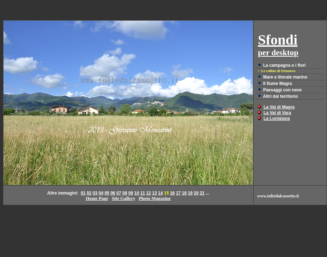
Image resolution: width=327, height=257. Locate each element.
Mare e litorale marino (285, 77)
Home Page (97, 198)
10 (136, 193)
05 (106, 193)
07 (118, 193)
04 (101, 193)
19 (190, 193)
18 (184, 193)
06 (112, 193)
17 (178, 193)
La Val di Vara (277, 112)
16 (172, 193)
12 (148, 193)
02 (89, 193)
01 (83, 193)
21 (202, 193)
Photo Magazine (155, 198)
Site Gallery (123, 198)
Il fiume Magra (277, 83)
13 (154, 193)
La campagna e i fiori (284, 65)
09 (130, 193)
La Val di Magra (279, 107)
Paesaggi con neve (282, 89)
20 (196, 193)
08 (125, 193)
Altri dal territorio (280, 96)
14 (160, 193)
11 (142, 193)
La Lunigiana (277, 118)
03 (95, 193)
